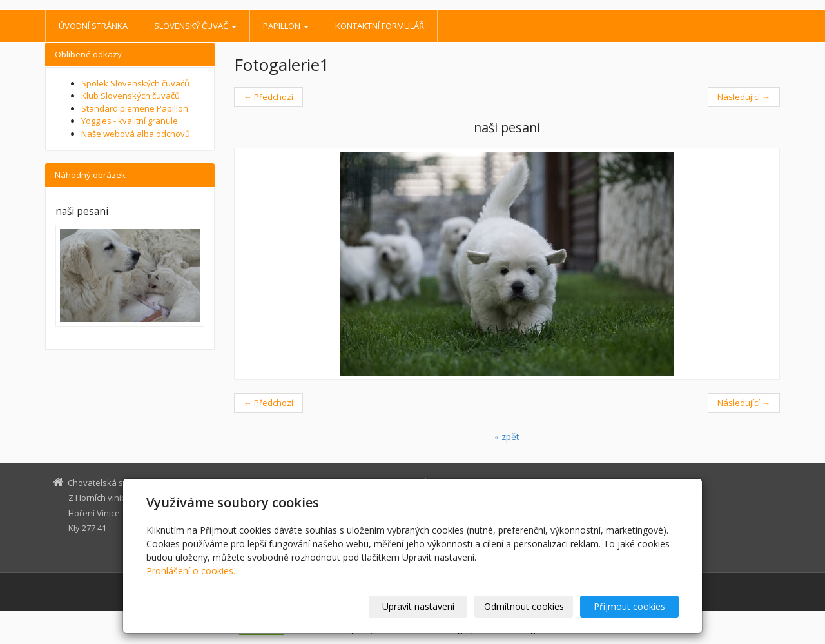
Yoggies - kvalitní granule (129, 120)
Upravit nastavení (418, 606)
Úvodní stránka (93, 26)
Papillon (286, 26)
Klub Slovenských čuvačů (130, 95)
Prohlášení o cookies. (190, 571)
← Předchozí (268, 97)
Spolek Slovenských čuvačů (135, 83)
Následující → (743, 97)
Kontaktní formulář (379, 26)
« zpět (506, 436)
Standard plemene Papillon (134, 108)
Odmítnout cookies (524, 606)
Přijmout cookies (629, 606)
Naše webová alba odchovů (135, 133)
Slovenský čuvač (195, 26)
